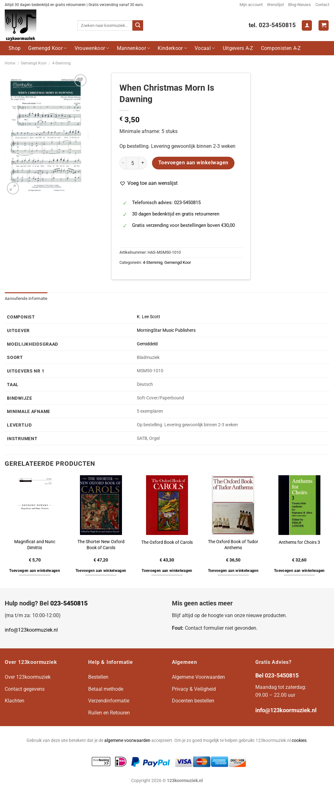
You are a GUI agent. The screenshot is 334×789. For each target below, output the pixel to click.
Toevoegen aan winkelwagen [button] (34, 570)
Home (10, 63)
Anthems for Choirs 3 (299, 542)
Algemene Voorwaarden (198, 677)
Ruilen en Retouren (109, 713)
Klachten (14, 701)
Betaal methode (105, 689)
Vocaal (205, 48)
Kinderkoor (172, 48)
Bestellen (98, 677)
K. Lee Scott (148, 316)
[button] (148, 183)
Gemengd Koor (47, 48)
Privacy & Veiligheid (194, 689)
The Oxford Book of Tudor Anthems (233, 544)
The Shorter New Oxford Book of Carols (100, 544)
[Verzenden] (137, 25)
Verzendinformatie (108, 701)
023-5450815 (69, 603)
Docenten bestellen (193, 701)
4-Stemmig (61, 63)
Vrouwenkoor (92, 48)
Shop (15, 48)
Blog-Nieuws (299, 4)
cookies (299, 740)
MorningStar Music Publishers (166, 330)
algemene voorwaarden (127, 740)
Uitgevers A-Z (238, 48)
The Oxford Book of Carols (167, 542)
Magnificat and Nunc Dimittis (34, 544)
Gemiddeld (147, 344)
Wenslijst (275, 4)
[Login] (307, 25)
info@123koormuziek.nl (31, 630)
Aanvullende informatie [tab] (26, 298)
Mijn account (251, 4)
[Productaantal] (132, 163)
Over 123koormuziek (28, 677)
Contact (322, 4)
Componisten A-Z (281, 48)
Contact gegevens (25, 689)
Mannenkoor (133, 48)
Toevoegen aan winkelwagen (193, 163)
